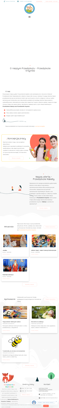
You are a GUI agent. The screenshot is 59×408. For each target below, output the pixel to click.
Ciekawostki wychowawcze (8, 323)
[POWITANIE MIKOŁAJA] (15, 265)
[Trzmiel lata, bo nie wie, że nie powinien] (15, 341)
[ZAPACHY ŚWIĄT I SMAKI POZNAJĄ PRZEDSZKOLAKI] (43, 240)
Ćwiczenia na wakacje (37, 321)
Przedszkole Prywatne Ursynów (27, 230)
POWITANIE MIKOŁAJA (8, 274)
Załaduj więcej (29, 284)
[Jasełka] (15, 240)
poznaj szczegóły (40, 126)
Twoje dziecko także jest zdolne (12, 321)
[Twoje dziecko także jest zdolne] (15, 312)
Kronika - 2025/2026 (7, 252)
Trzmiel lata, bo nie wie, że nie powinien (14, 351)
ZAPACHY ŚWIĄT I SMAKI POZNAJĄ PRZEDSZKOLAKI (43, 250)
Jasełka (5, 250)
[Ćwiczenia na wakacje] (43, 312)
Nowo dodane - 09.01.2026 (51, 1)
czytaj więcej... (7, 254)
